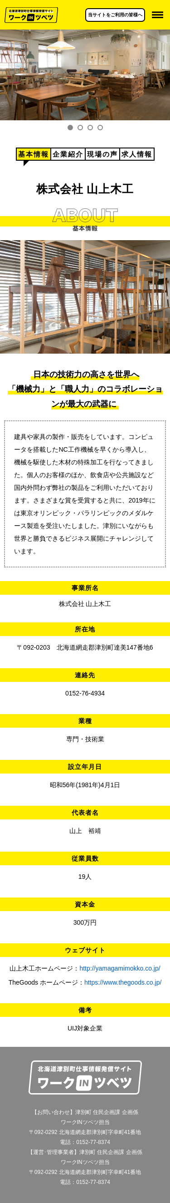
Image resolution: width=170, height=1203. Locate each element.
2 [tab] (80, 127)
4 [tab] (100, 127)
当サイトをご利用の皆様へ (115, 14)
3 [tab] (90, 127)
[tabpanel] (85, 75)
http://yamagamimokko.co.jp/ (119, 968)
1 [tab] (70, 127)
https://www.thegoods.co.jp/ (122, 982)
